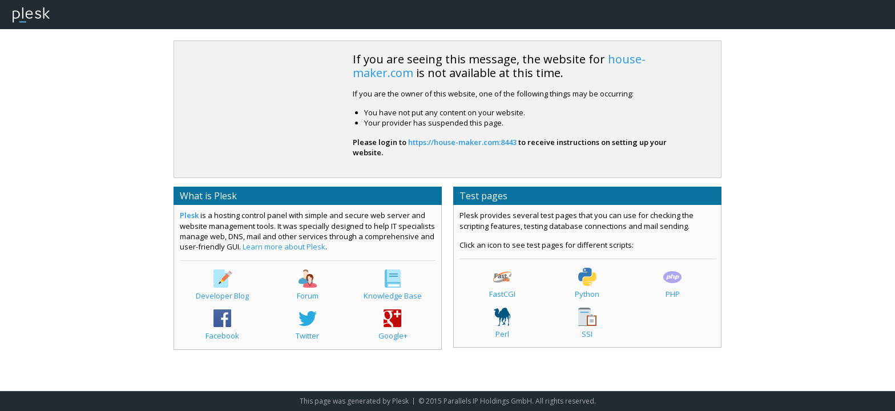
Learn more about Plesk (284, 246)
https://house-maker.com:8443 (462, 142)
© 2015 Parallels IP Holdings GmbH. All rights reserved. (507, 401)
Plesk (189, 215)
